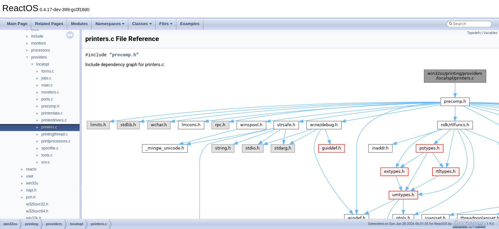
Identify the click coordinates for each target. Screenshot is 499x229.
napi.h (31, 190)
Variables (490, 33)
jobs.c (46, 78)
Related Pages (49, 23)
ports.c (47, 99)
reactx (31, 169)
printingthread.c (54, 134)
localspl (42, 64)
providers (39, 57)
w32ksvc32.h (37, 204)
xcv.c (45, 162)
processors (40, 50)
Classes (141, 23)
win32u (32, 183)
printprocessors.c (55, 141)
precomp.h (50, 106)
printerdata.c (52, 113)
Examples (190, 23)
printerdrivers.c (54, 120)
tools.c (47, 155)
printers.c (49, 127)
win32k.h (33, 218)
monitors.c (50, 92)
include (37, 36)
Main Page (17, 23)
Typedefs (474, 33)
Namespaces (110, 23)
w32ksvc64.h (37, 211)
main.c (47, 85)
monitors (38, 43)
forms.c (47, 71)
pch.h (30, 197)
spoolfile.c (49, 148)
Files (166, 23)
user (29, 176)
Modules (79, 23)
